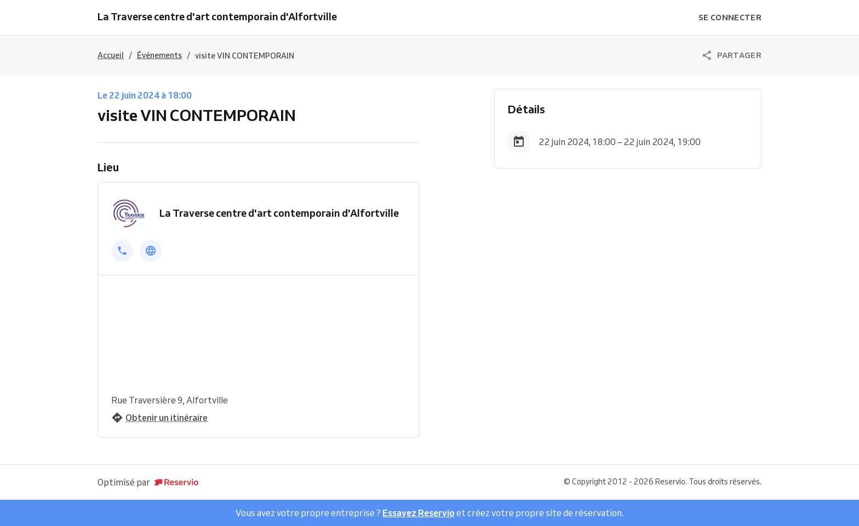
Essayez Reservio (418, 512)
